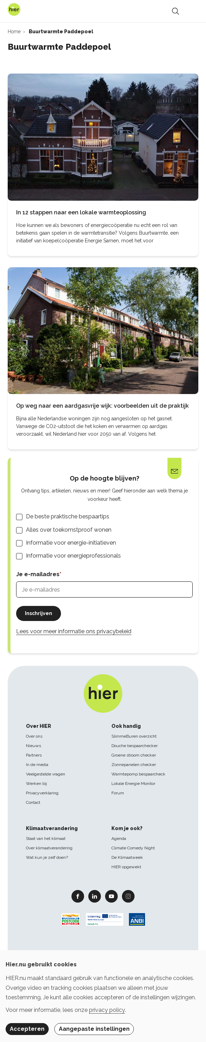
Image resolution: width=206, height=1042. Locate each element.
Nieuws (33, 745)
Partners (34, 755)
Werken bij (36, 783)
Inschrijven (38, 613)
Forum (117, 793)
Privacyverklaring (42, 793)
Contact (33, 802)
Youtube (111, 896)
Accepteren (27, 1029)
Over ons (34, 736)
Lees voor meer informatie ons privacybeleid (73, 631)
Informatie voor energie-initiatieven (71, 542)
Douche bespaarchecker (134, 745)
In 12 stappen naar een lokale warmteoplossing (81, 212)
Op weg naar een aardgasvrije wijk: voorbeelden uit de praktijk (102, 405)
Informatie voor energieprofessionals (73, 555)
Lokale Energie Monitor (133, 783)
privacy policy (107, 1010)
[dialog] (103, 996)
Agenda (118, 838)
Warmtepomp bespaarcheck (138, 774)
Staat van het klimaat (46, 838)
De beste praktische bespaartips (67, 516)
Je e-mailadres (38, 574)
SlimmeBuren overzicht (134, 736)
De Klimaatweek (127, 857)
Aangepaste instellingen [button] (94, 1029)
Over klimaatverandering (49, 848)
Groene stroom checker (133, 755)
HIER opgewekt (126, 866)
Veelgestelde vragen (45, 774)
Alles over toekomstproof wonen (68, 529)
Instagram (128, 896)
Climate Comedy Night (133, 848)
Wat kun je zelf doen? (47, 857)
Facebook (77, 896)
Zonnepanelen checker (133, 764)
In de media (37, 764)
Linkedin (94, 896)
